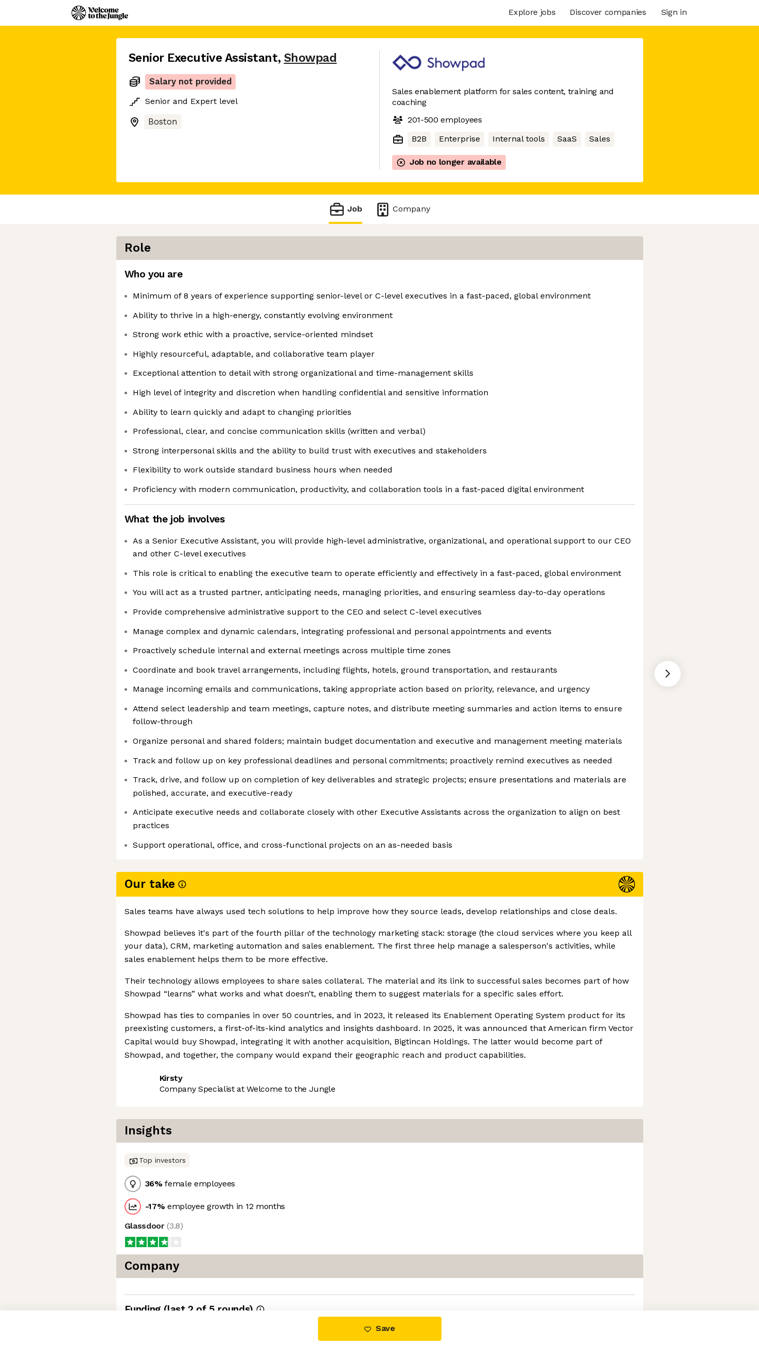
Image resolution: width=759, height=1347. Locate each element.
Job (345, 209)
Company (402, 209)
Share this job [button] (157, 1267)
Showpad (310, 58)
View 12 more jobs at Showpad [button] (261, 1267)
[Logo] (100, 13)
